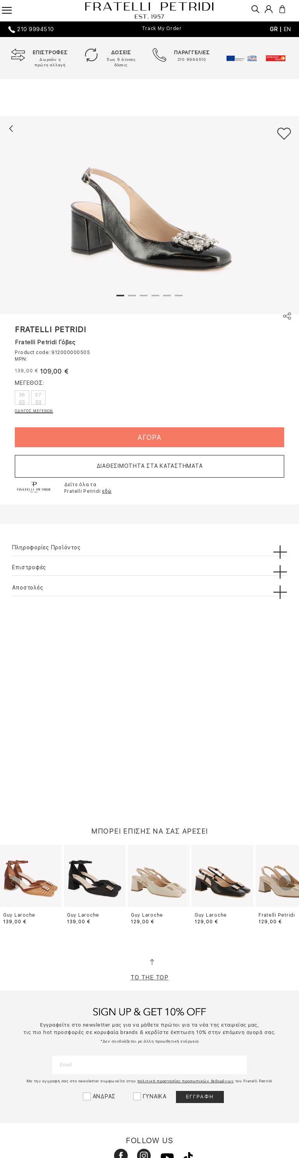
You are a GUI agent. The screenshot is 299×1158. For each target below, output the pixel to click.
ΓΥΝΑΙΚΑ (155, 1096)
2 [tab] (132, 299)
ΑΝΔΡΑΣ (104, 1096)
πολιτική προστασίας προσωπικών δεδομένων (185, 1080)
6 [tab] (179, 299)
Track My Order (162, 28)
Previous (12, 883)
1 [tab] (120, 299)
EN (288, 29)
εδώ (106, 491)
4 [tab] (155, 299)
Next (286, 883)
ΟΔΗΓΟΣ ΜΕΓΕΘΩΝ (34, 411)
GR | (277, 29)
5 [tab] (167, 299)
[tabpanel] (149, 213)
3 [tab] (144, 299)
